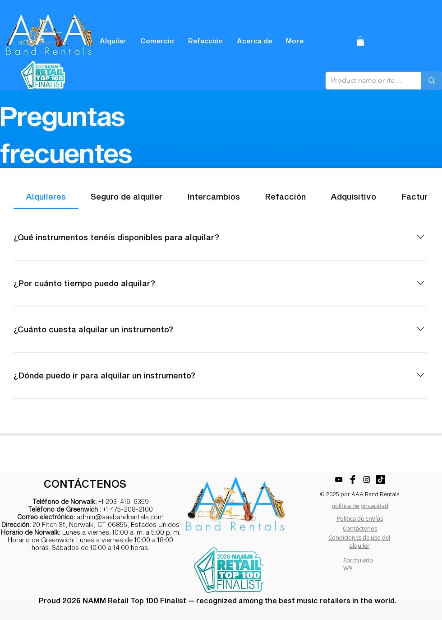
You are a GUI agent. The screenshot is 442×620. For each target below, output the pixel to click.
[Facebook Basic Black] (352, 479)
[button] (360, 41)
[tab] (46, 196)
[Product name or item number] (366, 80)
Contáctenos (360, 528)
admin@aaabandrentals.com (120, 517)
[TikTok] (380, 479)
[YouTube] (338, 479)
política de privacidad (360, 506)
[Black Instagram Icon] (366, 479)
